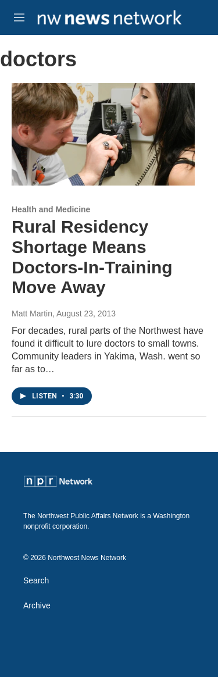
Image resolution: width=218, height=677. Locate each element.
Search (36, 580)
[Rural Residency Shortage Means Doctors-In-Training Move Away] (103, 134)
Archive (37, 605)
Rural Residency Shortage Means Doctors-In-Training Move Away (92, 257)
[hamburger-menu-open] (19, 17)
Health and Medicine (51, 209)
